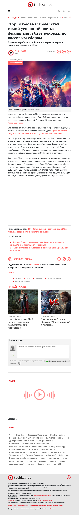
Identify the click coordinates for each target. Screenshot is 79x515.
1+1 (11, 435)
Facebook (34, 265)
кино (11, 461)
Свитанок (33, 449)
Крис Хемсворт (55, 279)
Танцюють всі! (16, 455)
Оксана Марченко (39, 446)
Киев (32, 441)
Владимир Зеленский (37, 435)
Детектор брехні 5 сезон (57, 438)
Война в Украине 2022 (50, 18)
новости (52, 461)
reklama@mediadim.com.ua (42, 495)
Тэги (11, 427)
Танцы (43, 452)
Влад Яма (20, 435)
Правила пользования (15, 505)
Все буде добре (57, 435)
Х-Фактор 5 (51, 455)
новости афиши (22, 281)
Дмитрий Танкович (18, 441)
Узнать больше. (50, 509)
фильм (18, 279)
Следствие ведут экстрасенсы (23, 452)
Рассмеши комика (17, 449)
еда (65, 458)
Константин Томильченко (21, 444)
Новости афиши (15, 63)
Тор (28, 279)
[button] (63, 11)
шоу (49, 464)
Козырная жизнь (45, 441)
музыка (42, 461)
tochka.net (20, 51)
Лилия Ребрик (42, 444)
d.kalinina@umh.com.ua (45, 500)
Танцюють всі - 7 (57, 452)
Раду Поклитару (57, 446)
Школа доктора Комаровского (23, 458)
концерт (20, 461)
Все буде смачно (17, 438)
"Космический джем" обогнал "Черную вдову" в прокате (55, 321)
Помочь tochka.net (28, 18)
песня (62, 461)
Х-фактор (63, 455)
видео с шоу (54, 458)
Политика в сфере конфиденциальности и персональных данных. (43, 505)
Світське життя (48, 449)
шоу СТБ (57, 464)
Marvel (39, 279)
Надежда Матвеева (18, 446)
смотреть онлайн (17, 464)
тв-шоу (31, 464)
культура (31, 461)
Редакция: (11, 500)
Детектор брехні (35, 438)
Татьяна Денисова (34, 455)
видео (43, 458)
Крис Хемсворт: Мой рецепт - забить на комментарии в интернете (20, 323)
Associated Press (15, 123)
